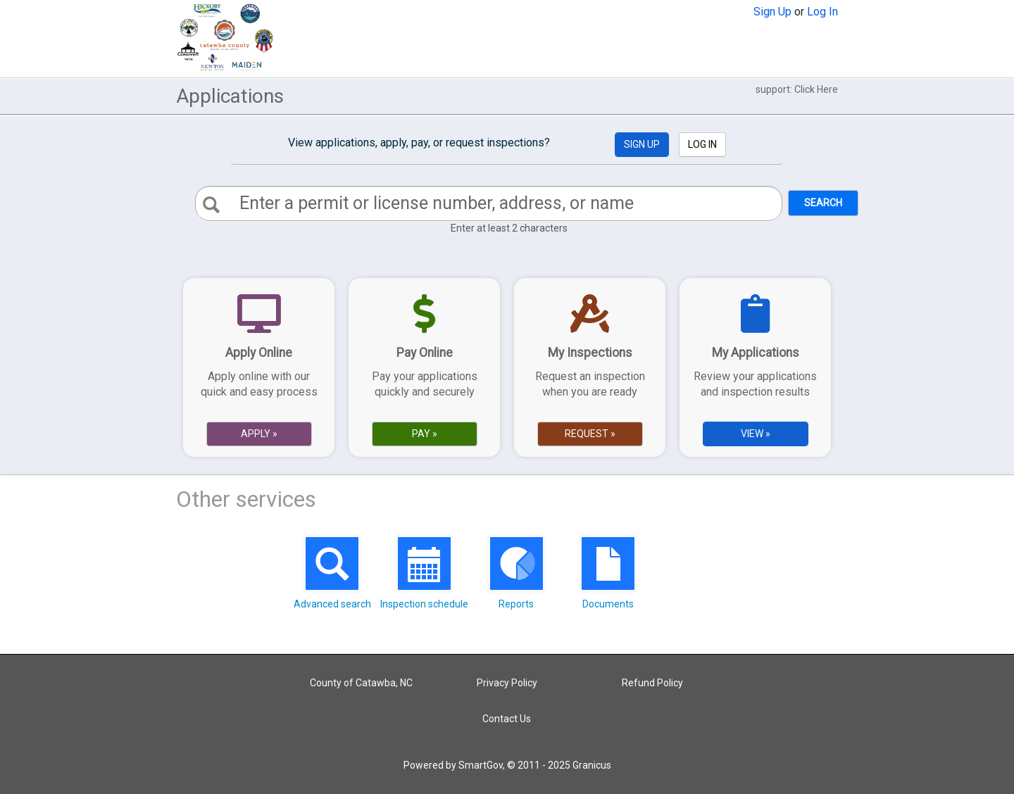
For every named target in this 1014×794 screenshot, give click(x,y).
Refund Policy (652, 682)
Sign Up (772, 11)
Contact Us (506, 718)
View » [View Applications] (755, 433)
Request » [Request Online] (590, 433)
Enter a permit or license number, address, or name (436, 203)
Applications (230, 96)
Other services (246, 499)
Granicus (591, 765)
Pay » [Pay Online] (424, 433)
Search (823, 202)
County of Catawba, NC (361, 682)
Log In (822, 11)
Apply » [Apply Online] (259, 433)
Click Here (816, 89)
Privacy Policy (507, 682)
